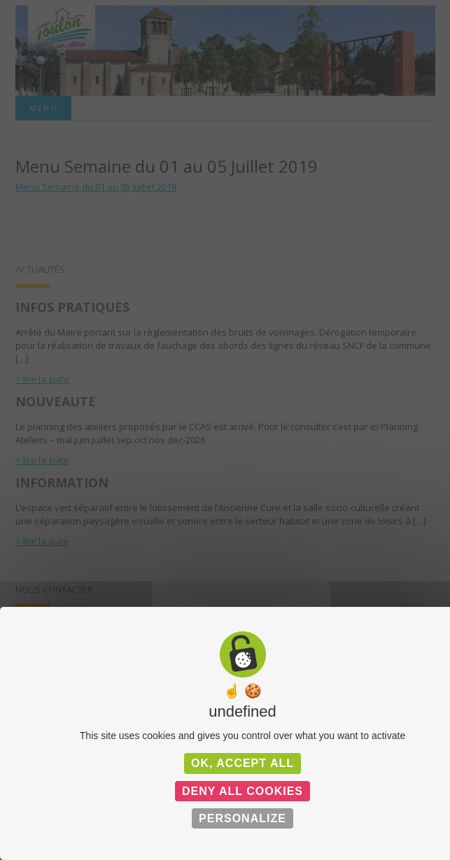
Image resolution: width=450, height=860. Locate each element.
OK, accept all (242, 763)
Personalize (242, 818)
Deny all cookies (242, 791)
